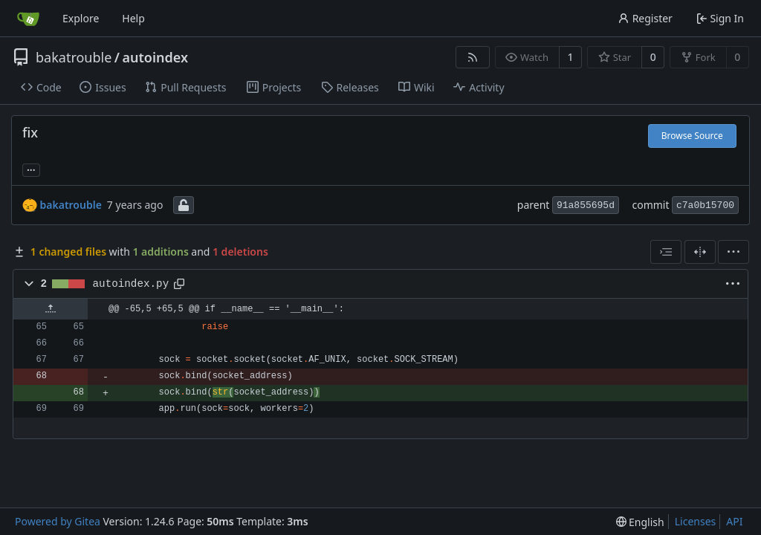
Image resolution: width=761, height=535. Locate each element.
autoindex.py (131, 284)
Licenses (695, 521)
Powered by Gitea (57, 521)
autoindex (156, 57)
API (734, 521)
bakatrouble (73, 57)
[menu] (733, 252)
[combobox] (665, 252)
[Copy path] (179, 283)
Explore (80, 18)
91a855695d (586, 205)
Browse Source (692, 135)
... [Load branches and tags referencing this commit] (31, 168)
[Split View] (700, 252)
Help (133, 18)
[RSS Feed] (473, 57)
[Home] (28, 18)
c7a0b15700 (705, 205)
